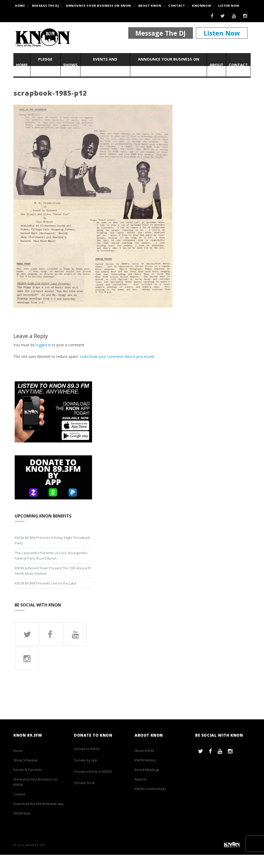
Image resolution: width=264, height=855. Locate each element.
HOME (20, 5)
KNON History (145, 760)
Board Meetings (147, 770)
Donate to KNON (87, 749)
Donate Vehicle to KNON (93, 771)
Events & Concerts (27, 770)
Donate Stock (84, 783)
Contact (176, 5)
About (216, 65)
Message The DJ (160, 33)
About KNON (149, 5)
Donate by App (85, 760)
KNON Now (21, 813)
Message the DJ (45, 5)
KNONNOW (201, 5)
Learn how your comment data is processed (117, 356)
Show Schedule (25, 760)
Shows (70, 65)
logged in (43, 344)
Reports (141, 779)
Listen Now (228, 5)
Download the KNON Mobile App (38, 804)
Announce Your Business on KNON (98, 5)
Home (22, 65)
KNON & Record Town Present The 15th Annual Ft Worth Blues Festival (53, 571)
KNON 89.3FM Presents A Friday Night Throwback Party (52, 540)
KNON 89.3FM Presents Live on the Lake (45, 583)
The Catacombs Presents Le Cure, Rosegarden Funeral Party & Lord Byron (51, 555)
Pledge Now (45, 64)
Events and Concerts (105, 64)
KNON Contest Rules (150, 789)
